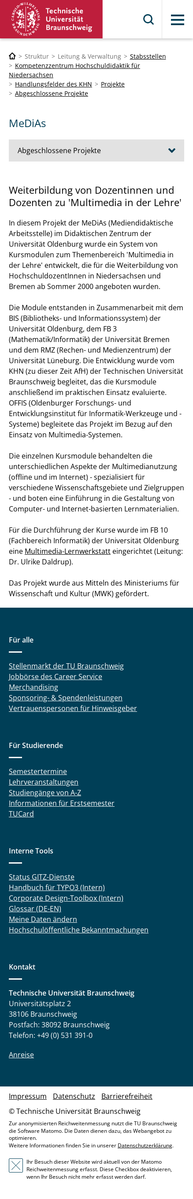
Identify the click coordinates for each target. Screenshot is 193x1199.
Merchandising (33, 687)
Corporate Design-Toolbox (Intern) (66, 898)
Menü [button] (177, 20)
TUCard (21, 814)
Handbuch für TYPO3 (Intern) (57, 887)
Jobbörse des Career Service (55, 676)
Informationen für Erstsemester (62, 803)
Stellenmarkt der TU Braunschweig (66, 666)
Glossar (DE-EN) (35, 908)
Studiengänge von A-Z (45, 792)
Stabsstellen (148, 56)
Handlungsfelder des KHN (53, 84)
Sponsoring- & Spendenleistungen (65, 698)
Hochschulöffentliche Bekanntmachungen (78, 930)
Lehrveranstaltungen (43, 782)
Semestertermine (38, 771)
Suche (149, 19)
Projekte (113, 84)
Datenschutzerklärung (145, 1145)
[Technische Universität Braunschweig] (12, 56)
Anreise (21, 1055)
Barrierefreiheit (126, 1096)
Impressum (28, 1096)
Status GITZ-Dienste (41, 877)
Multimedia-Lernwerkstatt (68, 551)
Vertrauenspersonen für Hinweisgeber (73, 708)
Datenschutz (74, 1096)
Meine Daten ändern (43, 919)
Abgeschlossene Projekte (51, 93)
